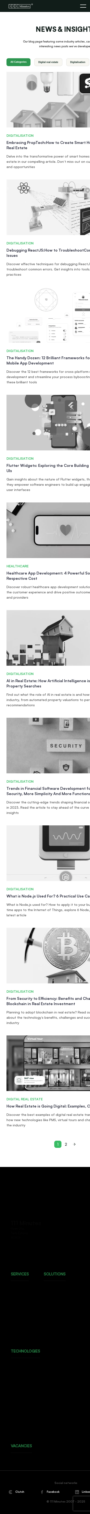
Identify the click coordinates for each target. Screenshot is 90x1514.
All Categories (18, 62)
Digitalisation (77, 62)
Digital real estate (48, 62)
